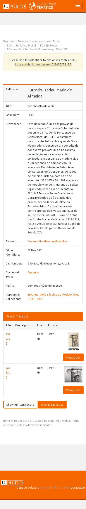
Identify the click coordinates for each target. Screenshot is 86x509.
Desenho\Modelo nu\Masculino (48, 241)
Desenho (33, 272)
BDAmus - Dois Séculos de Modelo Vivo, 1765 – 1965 (37, 49)
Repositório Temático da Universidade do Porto (31, 41)
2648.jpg (8, 372)
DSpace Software (28, 487)
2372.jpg (8, 338)
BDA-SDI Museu (49, 45)
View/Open (73, 357)
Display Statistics (52, 405)
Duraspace (78, 487)
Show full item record (20, 405)
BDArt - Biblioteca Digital (21, 45)
